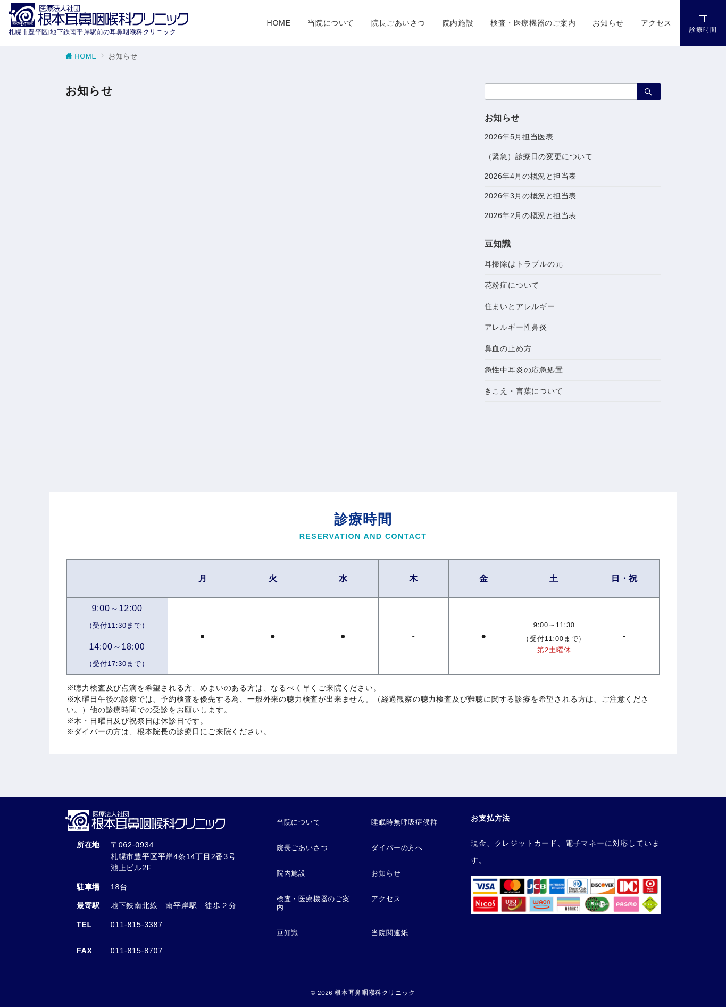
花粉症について (512, 285)
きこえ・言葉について (524, 391)
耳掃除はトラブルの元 (524, 264)
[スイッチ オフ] (703, 23)
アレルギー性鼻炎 (516, 327)
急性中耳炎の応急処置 (524, 369)
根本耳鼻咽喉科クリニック (375, 992)
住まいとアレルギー (520, 306)
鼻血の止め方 (508, 348)
